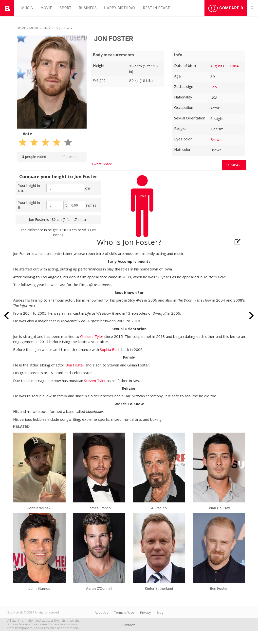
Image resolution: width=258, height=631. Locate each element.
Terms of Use (124, 612)
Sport (66, 8)
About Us (101, 612)
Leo (213, 86)
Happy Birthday (120, 8)
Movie (46, 8)
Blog (160, 612)
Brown (215, 139)
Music (27, 8)
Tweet (97, 164)
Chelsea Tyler (91, 336)
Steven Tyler (95, 380)
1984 (234, 65)
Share (107, 164)
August (216, 65)
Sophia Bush (110, 349)
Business (88, 8)
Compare (225, 8)
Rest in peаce (156, 8)
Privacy (145, 612)
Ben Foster (74, 365)
